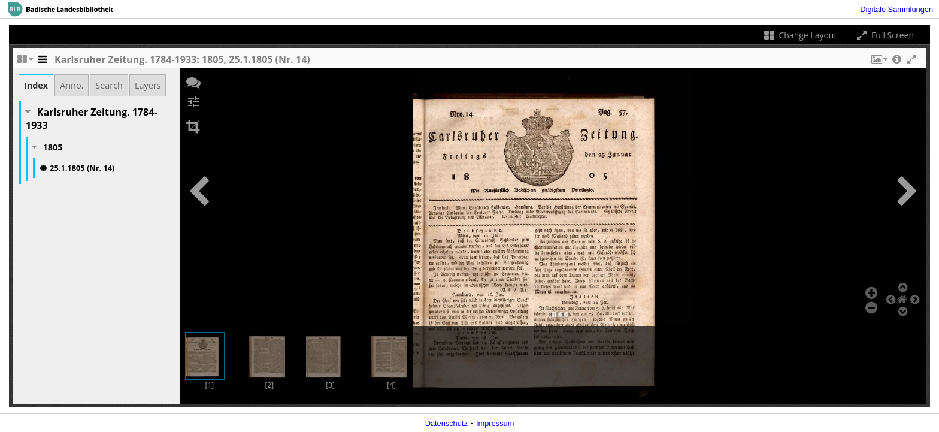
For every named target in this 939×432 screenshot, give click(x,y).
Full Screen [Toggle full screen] (884, 35)
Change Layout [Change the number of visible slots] (799, 35)
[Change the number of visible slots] (25, 62)
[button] (878, 62)
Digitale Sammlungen (896, 9)
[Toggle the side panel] (43, 62)
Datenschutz (446, 423)
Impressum (495, 423)
